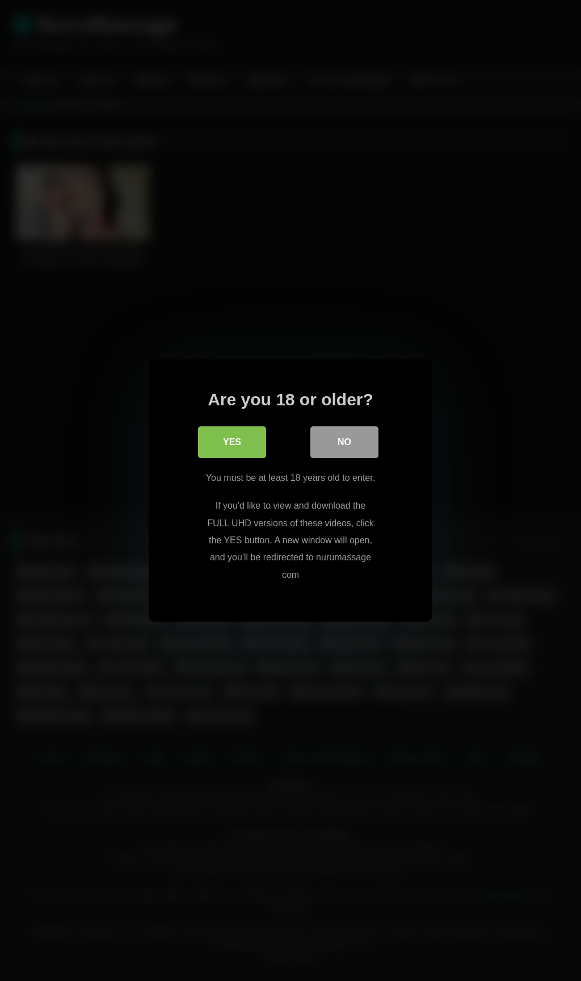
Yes (232, 442)
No (344, 442)
